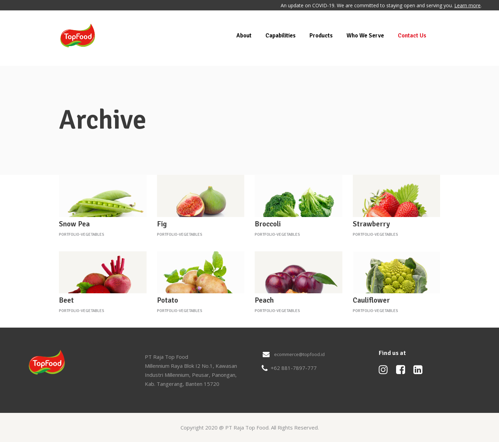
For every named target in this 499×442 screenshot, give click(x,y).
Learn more (467, 5)
